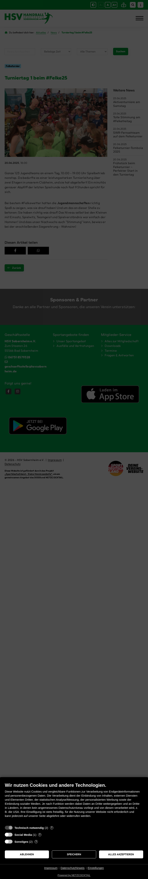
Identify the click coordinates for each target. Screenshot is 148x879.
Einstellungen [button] (96, 868)
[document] (74, 803)
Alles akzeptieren (121, 854)
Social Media (23, 834)
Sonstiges (21, 841)
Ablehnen (27, 854)
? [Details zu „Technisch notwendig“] (51, 827)
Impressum (50, 868)
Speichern (74, 854)
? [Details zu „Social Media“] (39, 834)
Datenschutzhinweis (73, 868)
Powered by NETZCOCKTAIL (74, 875)
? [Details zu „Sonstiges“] (36, 841)
